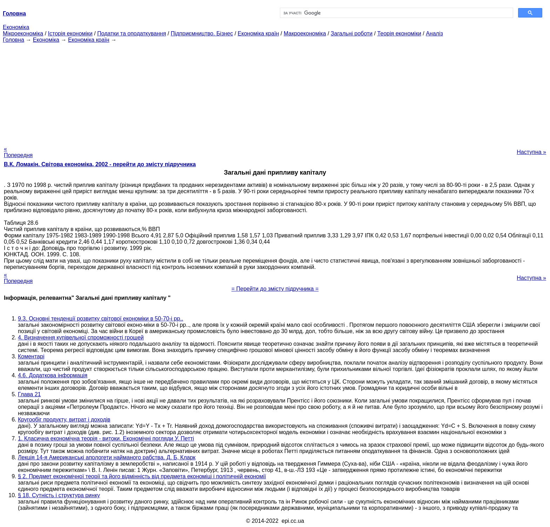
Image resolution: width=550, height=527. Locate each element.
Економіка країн (258, 33)
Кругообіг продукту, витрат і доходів (64, 420)
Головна (13, 40)
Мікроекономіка (23, 33)
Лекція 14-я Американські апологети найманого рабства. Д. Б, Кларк (106, 457)
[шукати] (395, 13)
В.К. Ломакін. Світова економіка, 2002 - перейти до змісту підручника (100, 164)
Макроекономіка (305, 33)
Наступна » (531, 152)
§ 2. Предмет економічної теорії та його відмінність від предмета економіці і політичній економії (142, 476)
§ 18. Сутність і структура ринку (59, 495)
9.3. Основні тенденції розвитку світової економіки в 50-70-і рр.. (100, 319)
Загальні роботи (352, 33)
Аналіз (434, 33)
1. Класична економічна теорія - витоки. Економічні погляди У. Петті (106, 438)
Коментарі (31, 356)
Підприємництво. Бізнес (202, 33)
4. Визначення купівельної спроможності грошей (81, 337)
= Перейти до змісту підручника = (275, 289)
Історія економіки (70, 33)
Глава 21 (29, 394)
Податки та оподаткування (131, 33)
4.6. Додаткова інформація (52, 375)
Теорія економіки (399, 33)
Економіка (16, 27)
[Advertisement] (275, 92)
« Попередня (18, 152)
